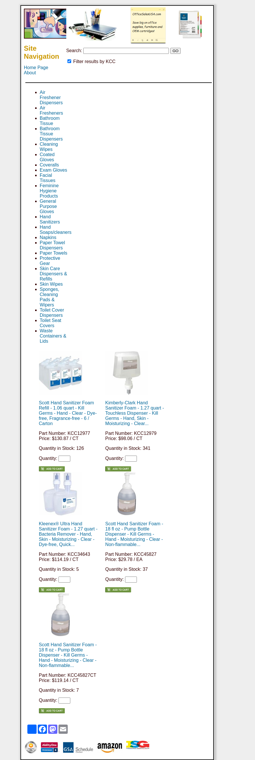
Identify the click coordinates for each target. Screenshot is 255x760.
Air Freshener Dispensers (51, 97)
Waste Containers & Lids (53, 336)
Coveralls (49, 164)
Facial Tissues (48, 178)
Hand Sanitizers (50, 219)
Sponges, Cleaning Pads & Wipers (49, 297)
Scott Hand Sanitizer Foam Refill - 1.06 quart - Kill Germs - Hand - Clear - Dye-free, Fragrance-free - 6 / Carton (68, 413)
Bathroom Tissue (50, 121)
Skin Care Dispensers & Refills (53, 273)
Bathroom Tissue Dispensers (51, 133)
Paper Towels (53, 253)
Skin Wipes (51, 284)
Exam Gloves (53, 170)
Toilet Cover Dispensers (52, 313)
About (30, 72)
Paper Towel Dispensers (52, 245)
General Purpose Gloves (48, 206)
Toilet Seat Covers (50, 323)
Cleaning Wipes (49, 147)
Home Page (36, 67)
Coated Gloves (47, 157)
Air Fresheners (51, 110)
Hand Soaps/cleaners (55, 230)
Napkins (48, 237)
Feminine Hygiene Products (49, 190)
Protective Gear (50, 261)
